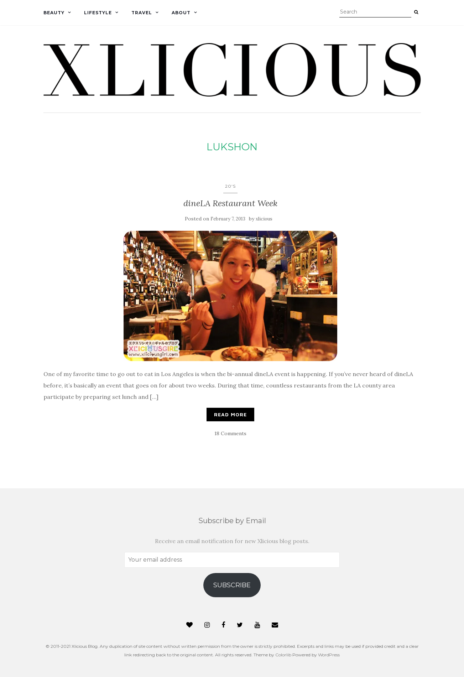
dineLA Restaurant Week (230, 203)
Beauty (53, 12)
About (181, 12)
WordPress (329, 654)
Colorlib (283, 654)
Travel (141, 12)
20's (230, 186)
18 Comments (230, 433)
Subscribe (232, 585)
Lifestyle (98, 12)
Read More (230, 414)
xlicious (264, 219)
